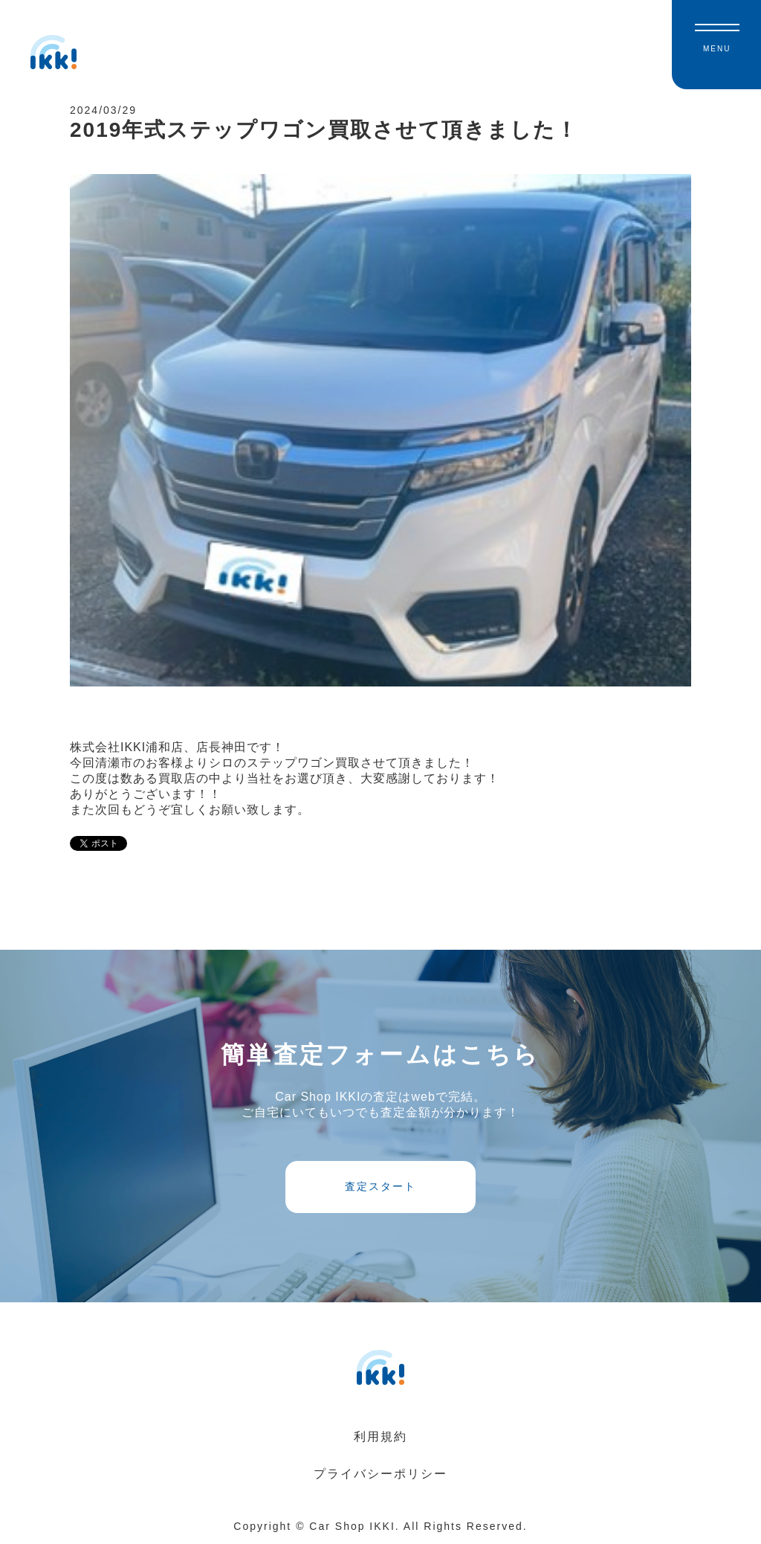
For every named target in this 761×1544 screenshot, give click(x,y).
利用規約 (380, 1436)
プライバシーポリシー (380, 1473)
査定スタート (380, 1186)
